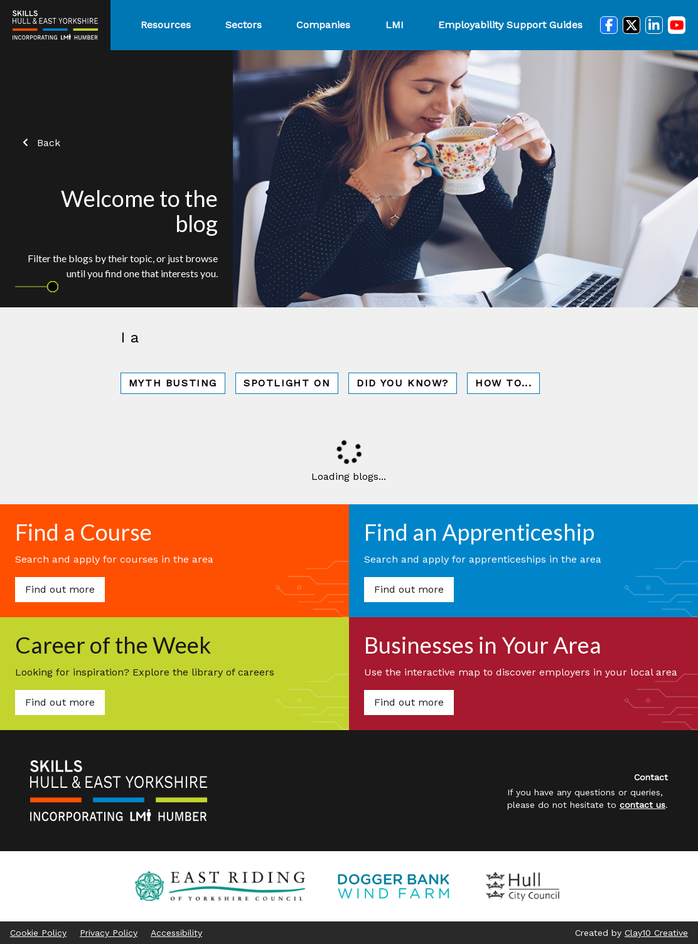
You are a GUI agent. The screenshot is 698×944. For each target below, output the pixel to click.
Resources (166, 25)
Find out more (60, 589)
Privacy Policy (108, 933)
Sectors (243, 25)
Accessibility (176, 933)
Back (40, 143)
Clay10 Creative (656, 933)
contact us (642, 805)
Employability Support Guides (510, 25)
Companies (323, 25)
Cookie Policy (38, 933)
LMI (394, 25)
